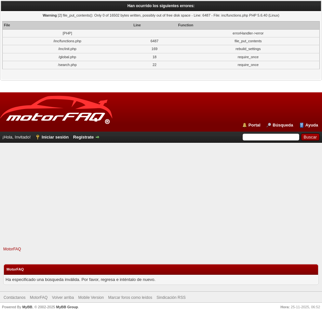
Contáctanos (14, 297)
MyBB (27, 307)
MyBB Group (67, 307)
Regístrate (83, 137)
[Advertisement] (161, 200)
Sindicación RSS (170, 297)
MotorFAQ (12, 249)
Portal (254, 125)
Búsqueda (283, 125)
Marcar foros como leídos (130, 297)
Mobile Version (91, 297)
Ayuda (311, 125)
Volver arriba (63, 297)
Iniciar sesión (55, 137)
